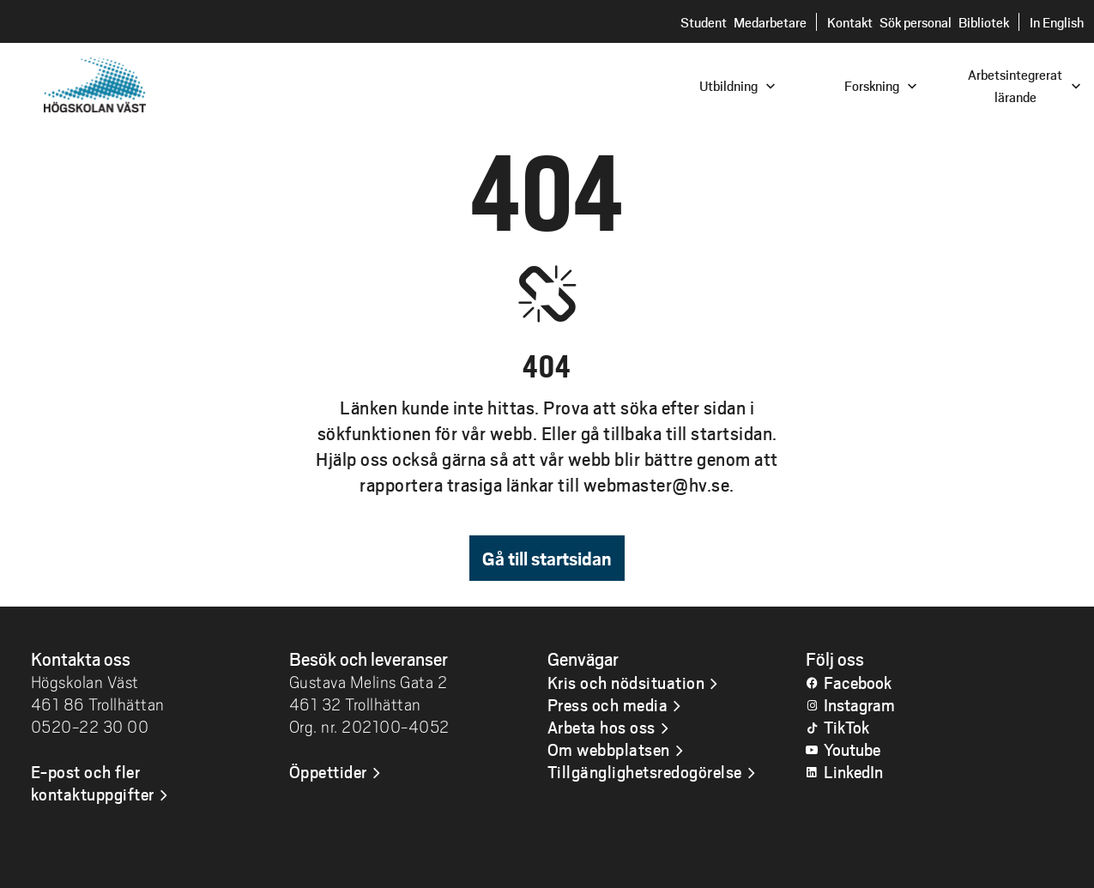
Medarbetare (770, 22)
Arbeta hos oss (601, 727)
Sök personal (915, 22)
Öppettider (328, 771)
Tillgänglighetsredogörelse (644, 771)
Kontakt (850, 22)
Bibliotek (983, 22)
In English (1057, 22)
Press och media (607, 704)
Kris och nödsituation (626, 682)
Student (703, 22)
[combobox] (978, 84)
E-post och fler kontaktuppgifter (92, 782)
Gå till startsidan (547, 558)
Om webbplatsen (608, 749)
